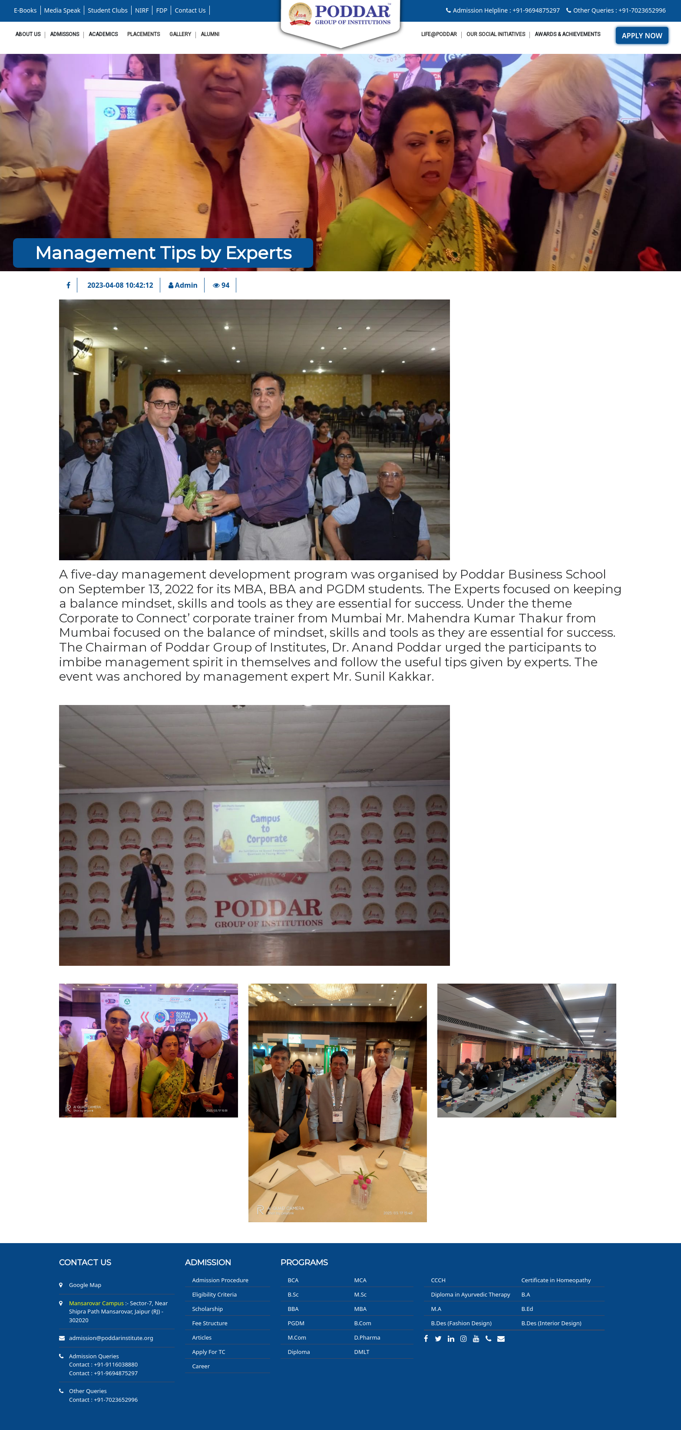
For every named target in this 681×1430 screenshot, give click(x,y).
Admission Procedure (220, 1280)
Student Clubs (108, 10)
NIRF (142, 10)
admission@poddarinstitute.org (111, 1338)
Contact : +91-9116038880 (103, 1364)
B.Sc (293, 1294)
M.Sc (360, 1294)
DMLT (361, 1352)
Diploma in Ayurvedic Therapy (470, 1294)
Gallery (180, 34)
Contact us (85, 1262)
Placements (143, 34)
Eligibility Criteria (214, 1294)
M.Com (297, 1337)
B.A (525, 1294)
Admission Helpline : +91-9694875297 (503, 10)
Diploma (299, 1352)
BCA (293, 1280)
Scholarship (207, 1309)
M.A (436, 1309)
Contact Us (190, 10)
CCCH (438, 1280)
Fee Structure (209, 1323)
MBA (360, 1309)
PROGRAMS (304, 1262)
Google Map (85, 1285)
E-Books (25, 10)
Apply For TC (208, 1352)
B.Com (362, 1323)
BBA (293, 1309)
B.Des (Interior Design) (551, 1323)
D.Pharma (367, 1337)
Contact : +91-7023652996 (103, 1399)
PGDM (296, 1323)
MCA (360, 1280)
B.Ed (527, 1309)
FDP (161, 10)
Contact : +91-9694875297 (103, 1373)
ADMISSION (208, 1262)
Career (201, 1366)
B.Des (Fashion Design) (461, 1323)
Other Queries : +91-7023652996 (616, 10)
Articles (202, 1337)
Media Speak (62, 10)
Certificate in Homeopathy (556, 1280)
